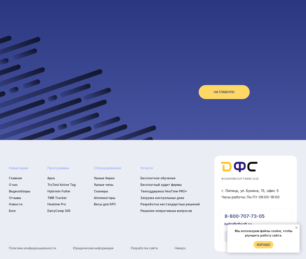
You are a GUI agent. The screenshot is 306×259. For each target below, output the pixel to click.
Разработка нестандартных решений (170, 204)
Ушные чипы (103, 184)
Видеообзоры (19, 191)
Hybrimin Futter (59, 191)
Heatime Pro (56, 204)
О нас (13, 184)
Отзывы (15, 198)
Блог (12, 211)
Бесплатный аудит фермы (161, 184)
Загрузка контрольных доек (162, 198)
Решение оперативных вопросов (166, 211)
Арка (51, 178)
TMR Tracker (57, 198)
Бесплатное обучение (158, 178)
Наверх (180, 248)
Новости (16, 204)
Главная (15, 178)
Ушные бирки (104, 178)
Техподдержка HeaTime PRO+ (163, 191)
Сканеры (101, 191)
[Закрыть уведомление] (296, 227)
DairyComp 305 (58, 211)
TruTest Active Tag (61, 184)
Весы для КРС (105, 204)
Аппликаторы (104, 198)
